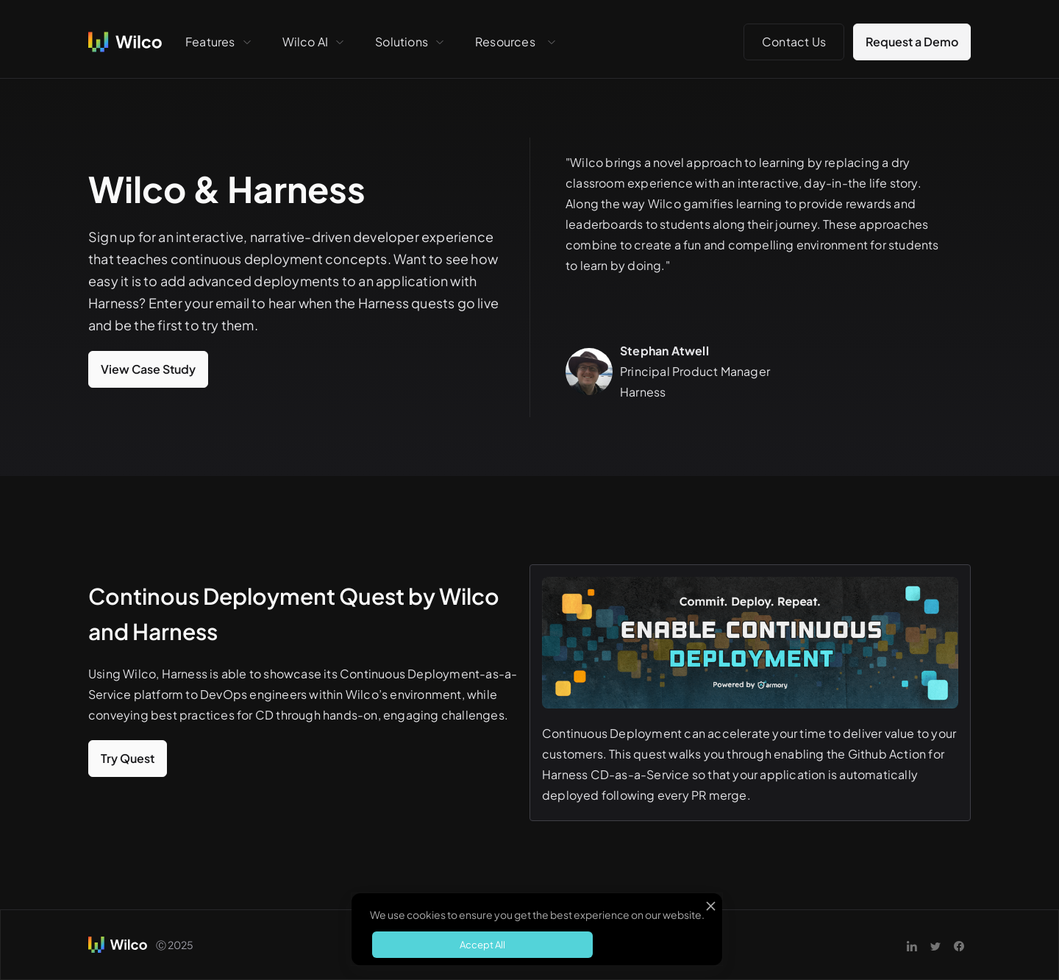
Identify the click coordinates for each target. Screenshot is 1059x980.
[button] (219, 42)
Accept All (482, 945)
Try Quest (127, 758)
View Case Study (148, 369)
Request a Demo (912, 41)
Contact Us (794, 41)
